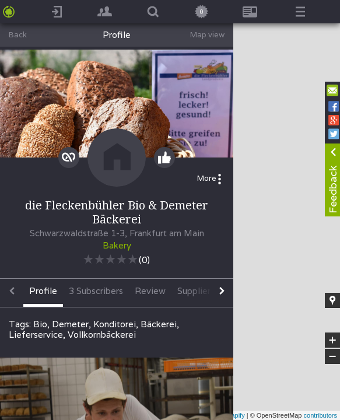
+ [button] (333, 340)
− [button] (332, 356)
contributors (320, 415)
